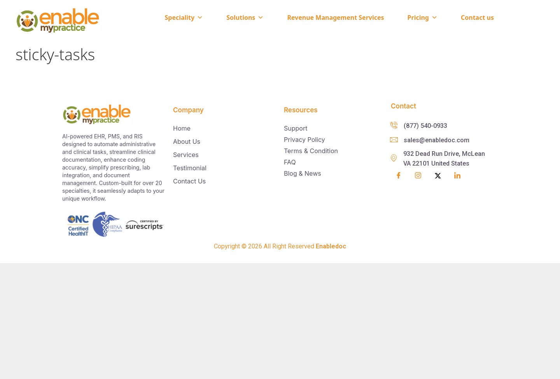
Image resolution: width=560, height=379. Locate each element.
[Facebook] (398, 176)
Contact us (477, 17)
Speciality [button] (183, 17)
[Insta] (418, 176)
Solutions (245, 17)
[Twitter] (438, 176)
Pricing (423, 17)
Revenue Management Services (335, 17)
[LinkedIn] (457, 176)
